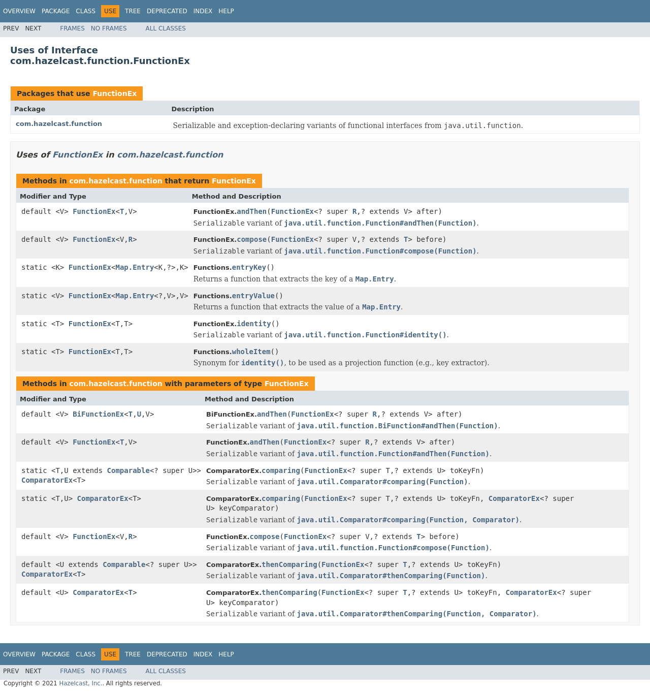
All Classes (166, 28)
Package (56, 11)
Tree (133, 11)
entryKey (249, 267)
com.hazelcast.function (59, 124)
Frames (72, 28)
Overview (19, 11)
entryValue (253, 296)
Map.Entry (134, 267)
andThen (252, 211)
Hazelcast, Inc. (80, 683)
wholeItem (251, 352)
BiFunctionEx (98, 414)
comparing (281, 470)
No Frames (109, 28)
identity (254, 324)
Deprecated (167, 11)
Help (226, 11)
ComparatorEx (47, 480)
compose (252, 239)
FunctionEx (114, 93)
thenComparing (289, 564)
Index (203, 11)
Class (85, 11)
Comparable (128, 470)
